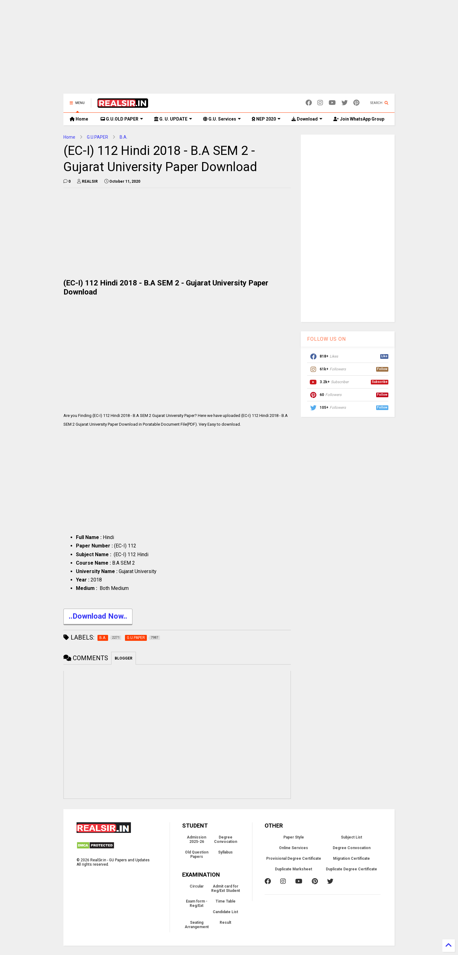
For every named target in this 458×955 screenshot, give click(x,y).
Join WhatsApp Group (358, 118)
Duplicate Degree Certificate (351, 869)
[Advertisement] (229, 50)
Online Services (293, 848)
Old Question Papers (196, 854)
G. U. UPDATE (173, 118)
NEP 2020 (266, 118)
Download (306, 118)
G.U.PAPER (97, 137)
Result (225, 922)
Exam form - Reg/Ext (196, 903)
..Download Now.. (97, 617)
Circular (197, 886)
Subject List (351, 837)
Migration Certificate (351, 858)
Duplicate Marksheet (293, 869)
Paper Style (293, 837)
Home (79, 118)
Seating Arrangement (197, 924)
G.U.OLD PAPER (122, 118)
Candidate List (225, 912)
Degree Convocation (225, 839)
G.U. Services (222, 118)
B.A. (123, 137)
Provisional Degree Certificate (293, 858)
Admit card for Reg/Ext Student (225, 888)
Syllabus (225, 852)
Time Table (226, 901)
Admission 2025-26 (196, 839)
